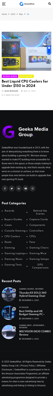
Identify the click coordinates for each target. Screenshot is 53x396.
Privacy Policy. (28, 365)
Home (4, 14)
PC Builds (24, 307)
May (21, 14)
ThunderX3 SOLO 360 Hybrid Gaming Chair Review (32, 296)
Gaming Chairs (26, 289)
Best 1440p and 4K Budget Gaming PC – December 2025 (32, 314)
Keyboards (38, 325)
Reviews (39, 289)
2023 (13, 14)
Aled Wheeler (11, 91)
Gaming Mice (25, 325)
